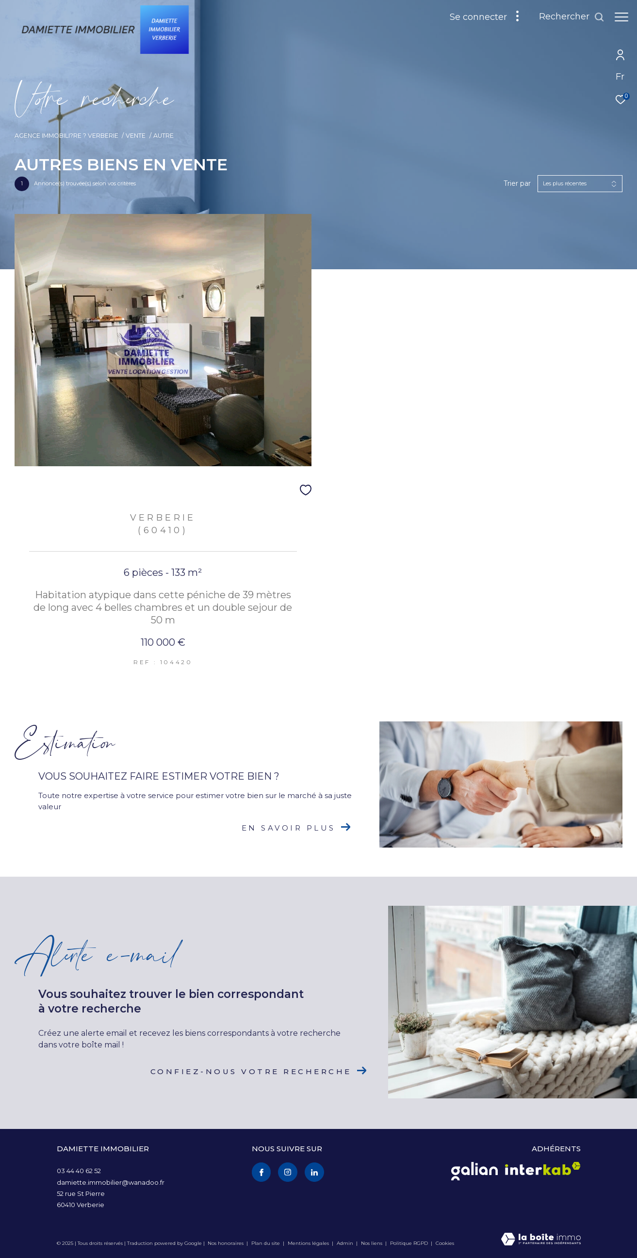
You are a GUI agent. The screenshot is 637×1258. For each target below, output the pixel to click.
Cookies (445, 1243)
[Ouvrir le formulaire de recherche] (571, 17)
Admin (346, 1243)
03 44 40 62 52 (79, 1171)
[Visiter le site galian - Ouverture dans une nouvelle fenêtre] (474, 1171)
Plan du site (266, 1243)
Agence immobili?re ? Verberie (66, 135)
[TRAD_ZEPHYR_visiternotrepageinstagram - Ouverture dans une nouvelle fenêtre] (287, 1172)
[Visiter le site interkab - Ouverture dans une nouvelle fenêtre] (543, 1168)
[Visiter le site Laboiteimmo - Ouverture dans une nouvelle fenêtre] (541, 1240)
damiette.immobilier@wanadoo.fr (110, 1182)
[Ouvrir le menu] (621, 17)
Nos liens (372, 1243)
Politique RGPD (409, 1243)
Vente (136, 135)
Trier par (517, 184)
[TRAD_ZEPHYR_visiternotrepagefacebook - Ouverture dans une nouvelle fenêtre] (261, 1172)
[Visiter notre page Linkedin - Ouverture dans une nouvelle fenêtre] (314, 1172)
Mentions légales (309, 1243)
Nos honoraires (226, 1243)
